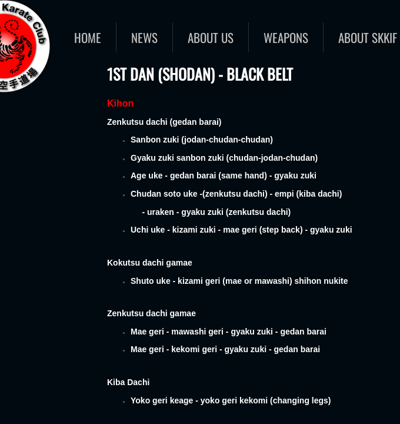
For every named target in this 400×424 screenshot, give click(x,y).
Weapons (286, 37)
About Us (211, 37)
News (144, 37)
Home (87, 37)
